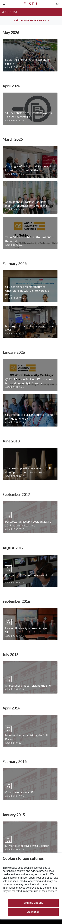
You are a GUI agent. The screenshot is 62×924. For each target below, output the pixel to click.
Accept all (33, 912)
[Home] (3, 11)
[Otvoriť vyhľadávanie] (57, 4)
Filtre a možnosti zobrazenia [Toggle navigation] (29, 20)
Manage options (33, 902)
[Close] (4, 4)
